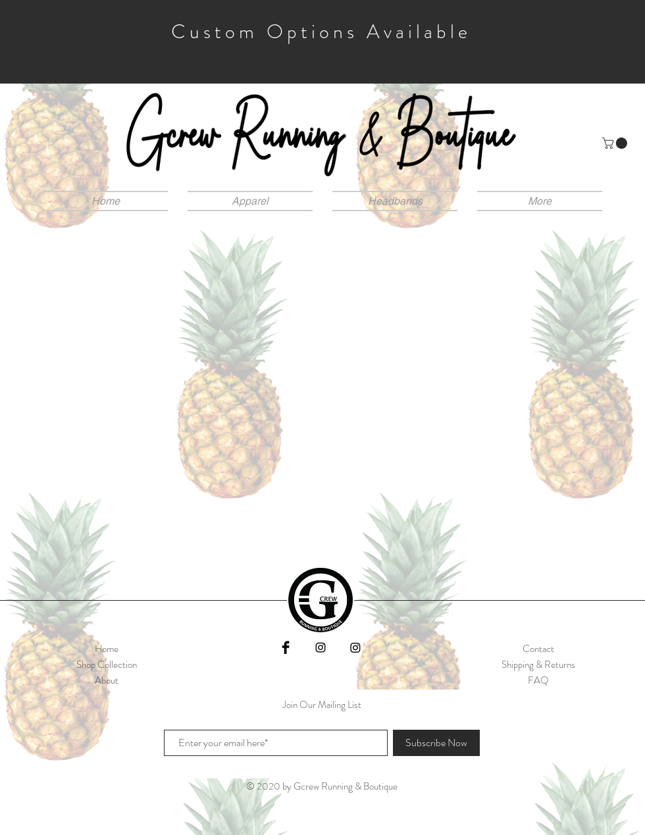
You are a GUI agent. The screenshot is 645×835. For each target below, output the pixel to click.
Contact (538, 649)
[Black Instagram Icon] (320, 647)
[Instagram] (355, 647)
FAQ (538, 680)
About (106, 680)
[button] (616, 143)
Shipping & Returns (538, 664)
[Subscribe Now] (436, 743)
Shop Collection (106, 664)
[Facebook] (285, 647)
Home (106, 649)
